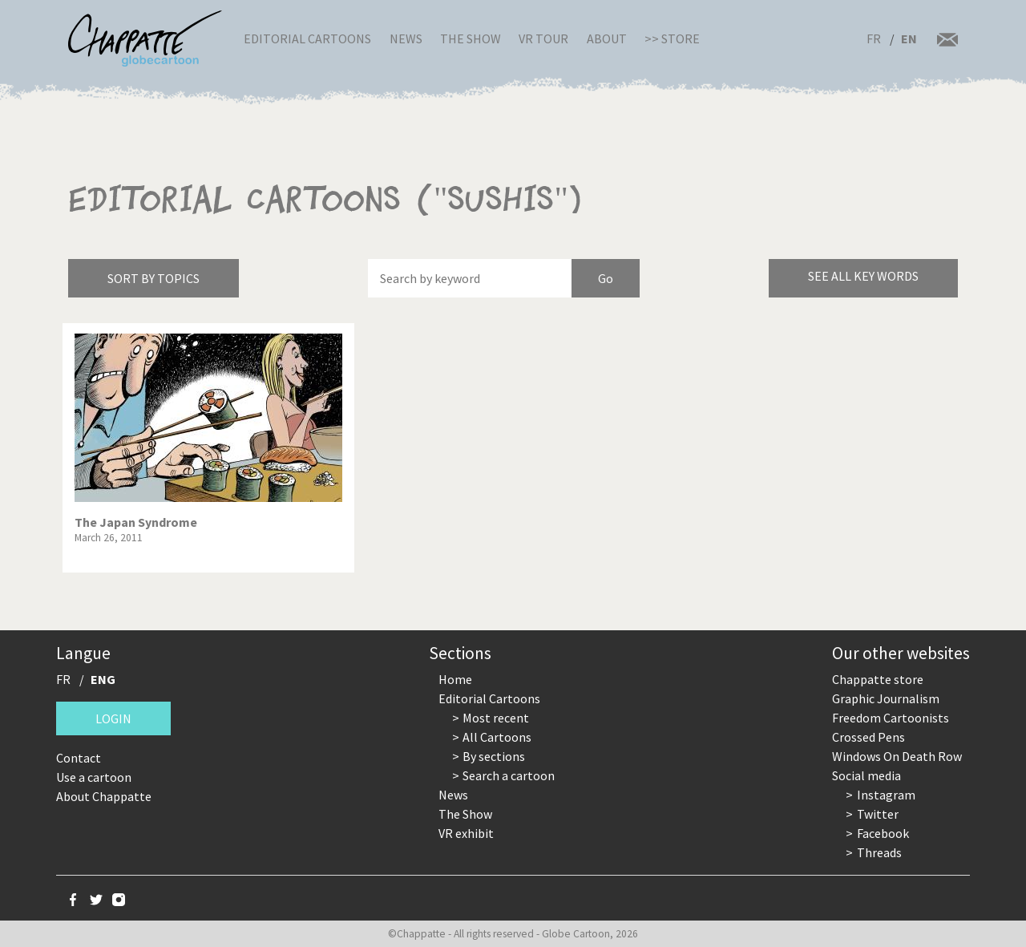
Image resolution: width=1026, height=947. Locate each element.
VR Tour (543, 38)
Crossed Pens (868, 737)
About (607, 38)
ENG (103, 679)
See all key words (863, 276)
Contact (78, 758)
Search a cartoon (509, 775)
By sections (494, 756)
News (406, 38)
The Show (470, 38)
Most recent (496, 718)
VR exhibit (466, 833)
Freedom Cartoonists (890, 718)
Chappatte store (877, 679)
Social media (866, 775)
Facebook (883, 833)
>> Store (672, 38)
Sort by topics (153, 278)
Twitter (878, 814)
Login (113, 718)
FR (873, 38)
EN (909, 38)
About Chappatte (103, 796)
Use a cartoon (93, 777)
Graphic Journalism (885, 698)
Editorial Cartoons (307, 38)
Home (455, 679)
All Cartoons (497, 737)
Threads (879, 852)
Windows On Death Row (897, 756)
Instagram (886, 795)
